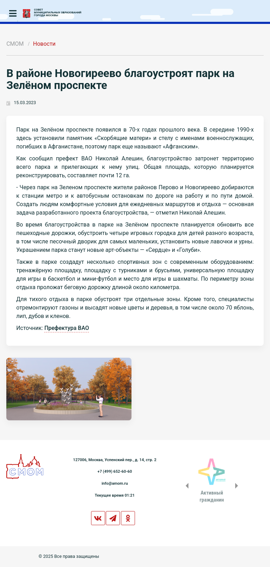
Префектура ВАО (66, 328)
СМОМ (15, 43)
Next (238, 486)
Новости (44, 43)
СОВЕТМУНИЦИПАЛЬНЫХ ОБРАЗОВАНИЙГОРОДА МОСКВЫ (58, 12)
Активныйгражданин (212, 496)
